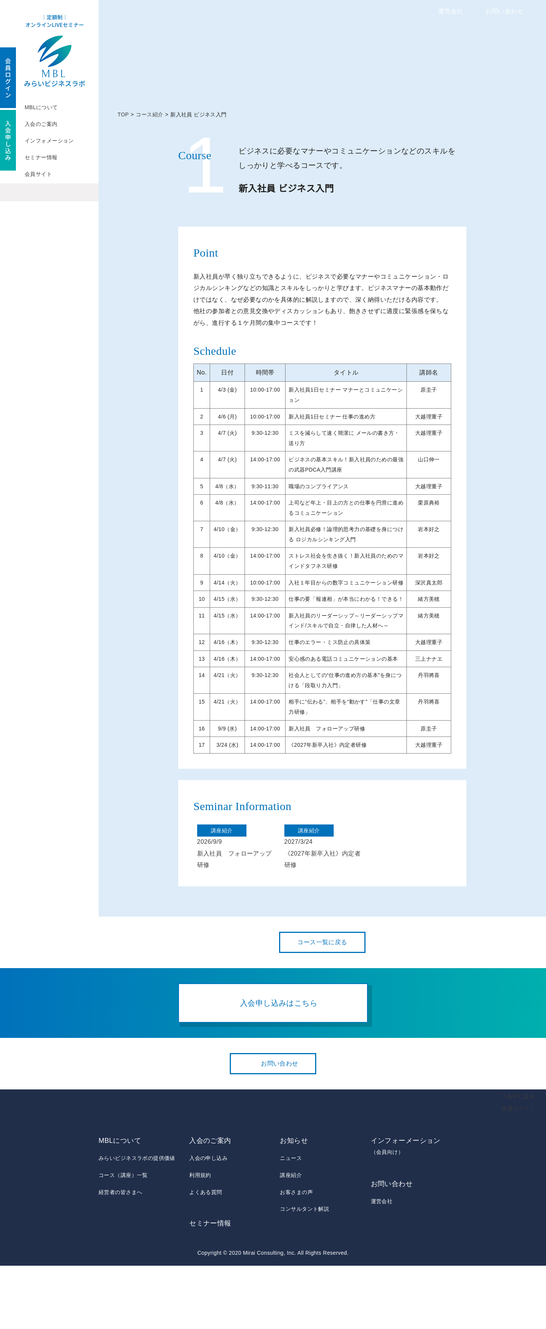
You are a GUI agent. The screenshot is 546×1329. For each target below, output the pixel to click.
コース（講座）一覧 (123, 1238)
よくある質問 (205, 1255)
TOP (123, 114)
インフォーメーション (409, 1210)
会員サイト (38, 174)
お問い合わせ (504, 11)
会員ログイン (518, 1171)
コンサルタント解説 (304, 1272)
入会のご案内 (41, 124)
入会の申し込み (208, 1222)
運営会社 (450, 11)
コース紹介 (149, 114)
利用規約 (200, 1238)
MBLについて (41, 107)
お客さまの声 (296, 1255)
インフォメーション (49, 140)
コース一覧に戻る (322, 1005)
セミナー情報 (41, 157)
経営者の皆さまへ (120, 1255)
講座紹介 (291, 1238)
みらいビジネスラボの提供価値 (137, 1222)
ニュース (290, 1222)
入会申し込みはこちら (278, 1066)
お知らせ (294, 1204)
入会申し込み (518, 1160)
